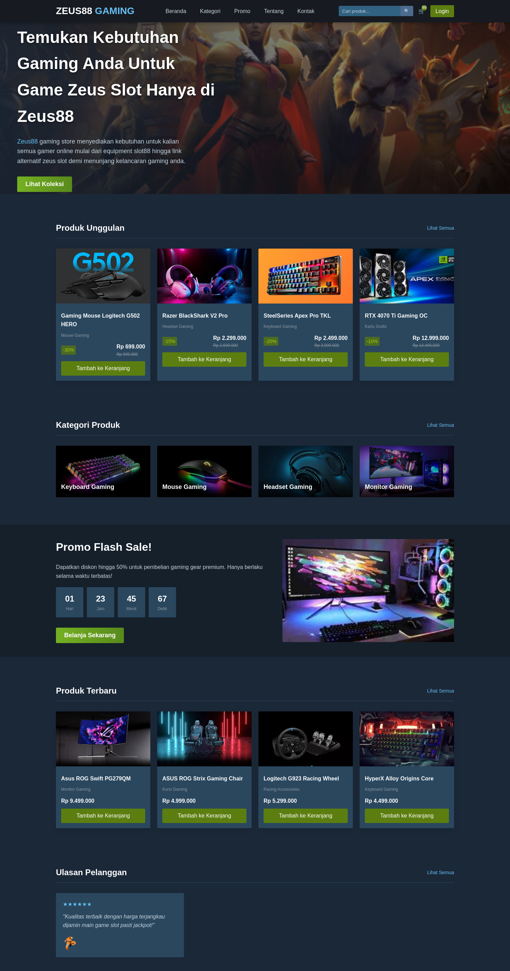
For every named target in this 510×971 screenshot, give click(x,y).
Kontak (305, 11)
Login (442, 11)
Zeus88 (27, 141)
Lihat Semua (440, 228)
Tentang (274, 11)
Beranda (175, 11)
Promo (242, 11)
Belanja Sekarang (90, 635)
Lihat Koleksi (44, 184)
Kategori (210, 11)
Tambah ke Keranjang (103, 368)
